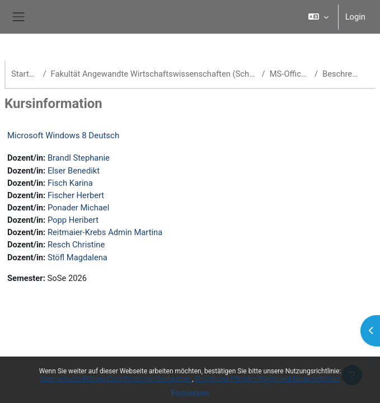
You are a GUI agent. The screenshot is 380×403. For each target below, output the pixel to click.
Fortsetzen (190, 392)
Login (355, 17)
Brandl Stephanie (79, 158)
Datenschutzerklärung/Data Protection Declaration (116, 379)
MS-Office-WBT (290, 74)
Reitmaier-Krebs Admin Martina (105, 232)
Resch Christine (76, 245)
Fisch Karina (70, 183)
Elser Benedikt (74, 171)
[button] (318, 17)
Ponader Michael (78, 208)
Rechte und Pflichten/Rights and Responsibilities (267, 379)
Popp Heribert (73, 220)
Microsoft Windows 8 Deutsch (63, 135)
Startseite (24, 74)
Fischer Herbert (76, 195)
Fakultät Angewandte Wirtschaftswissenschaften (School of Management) (154, 74)
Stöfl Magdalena (77, 257)
